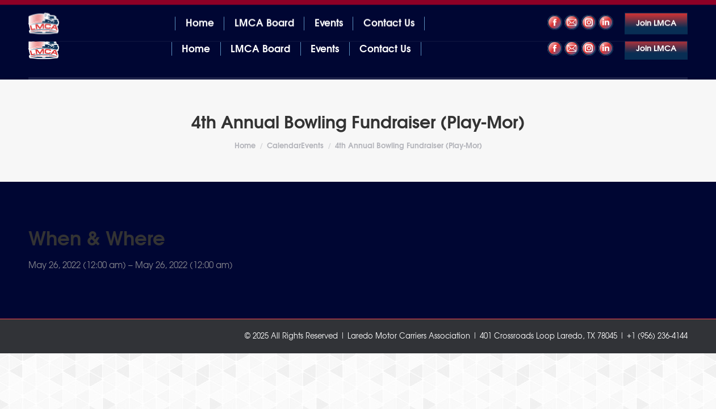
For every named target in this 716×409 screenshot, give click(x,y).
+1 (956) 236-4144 (652, 10)
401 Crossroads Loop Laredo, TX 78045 (99, 10)
